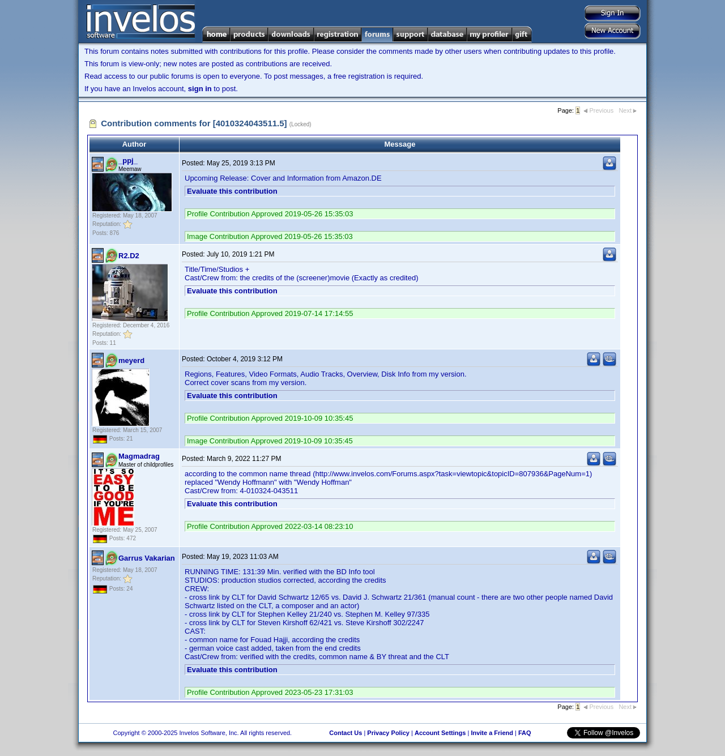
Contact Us (345, 732)
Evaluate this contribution (232, 191)
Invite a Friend (492, 732)
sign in (200, 88)
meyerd (131, 360)
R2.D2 (128, 255)
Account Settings (440, 732)
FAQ (524, 732)
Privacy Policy (388, 732)
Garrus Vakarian (146, 558)
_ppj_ (128, 160)
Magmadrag (139, 456)
